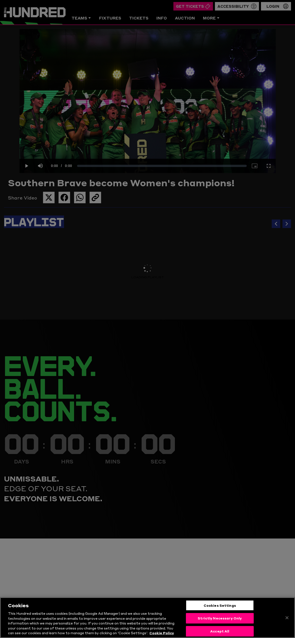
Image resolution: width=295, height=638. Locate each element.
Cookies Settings (220, 606)
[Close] (286, 619)
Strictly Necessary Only (220, 619)
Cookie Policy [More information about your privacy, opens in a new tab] (161, 634)
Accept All (219, 632)
